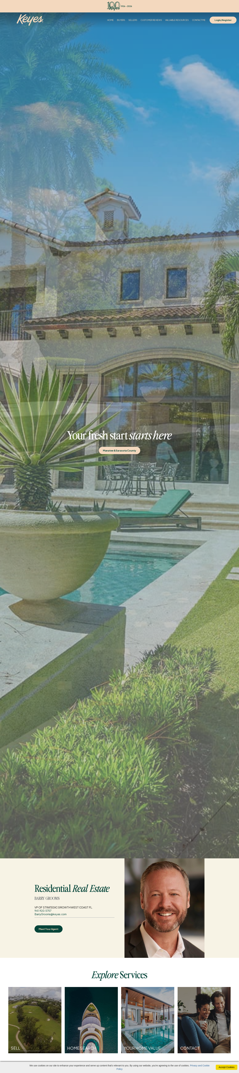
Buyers (121, 20)
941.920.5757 (43, 910)
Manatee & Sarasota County (119, 450)
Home (110, 20)
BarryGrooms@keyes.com (51, 914)
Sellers (132, 20)
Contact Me (198, 20)
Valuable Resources (177, 20)
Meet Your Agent (48, 928)
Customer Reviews (151, 20)
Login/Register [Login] (223, 20)
